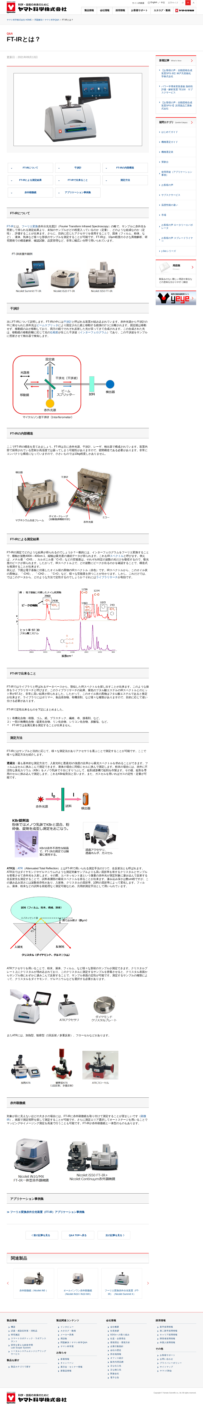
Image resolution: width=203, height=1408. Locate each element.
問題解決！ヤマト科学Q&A (47, 20)
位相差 (54, 332)
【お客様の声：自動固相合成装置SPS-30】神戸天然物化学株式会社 (176, 73)
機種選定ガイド (169, 142)
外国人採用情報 (167, 1342)
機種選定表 (167, 152)
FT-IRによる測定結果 (30, 180)
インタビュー (67, 1327)
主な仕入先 (115, 1366)
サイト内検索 (138, 3)
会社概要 (114, 1327)
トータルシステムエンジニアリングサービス (28, 1352)
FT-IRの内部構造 (125, 167)
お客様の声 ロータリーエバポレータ (177, 226)
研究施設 (15, 1334)
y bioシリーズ (168, 251)
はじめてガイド (169, 132)
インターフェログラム (93, 332)
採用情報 (120, 10)
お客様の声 (167, 185)
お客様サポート (139, 10)
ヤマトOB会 (166, 1371)
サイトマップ (166, 1367)
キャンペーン (67, 1363)
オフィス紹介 (116, 1358)
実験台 (164, 162)
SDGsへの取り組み (120, 1334)
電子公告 (114, 1377)
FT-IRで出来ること (78, 180)
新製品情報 (66, 1371)
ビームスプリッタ (47, 325)
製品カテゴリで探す (21, 1366)
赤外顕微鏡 (30, 192)
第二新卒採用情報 (168, 1331)
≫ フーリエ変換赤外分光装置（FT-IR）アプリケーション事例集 (46, 1212)
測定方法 (125, 180)
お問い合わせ (166, 1359)
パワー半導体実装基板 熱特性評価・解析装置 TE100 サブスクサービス (177, 89)
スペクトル (116, 555)
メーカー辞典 (67, 1334)
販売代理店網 (116, 1362)
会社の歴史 (115, 1350)
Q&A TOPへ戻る (78, 1235)
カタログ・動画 (162, 10)
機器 (13, 1327)
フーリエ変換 (30, 226)
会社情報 (104, 10)
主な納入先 (115, 1370)
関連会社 (114, 1373)
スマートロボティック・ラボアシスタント (28, 1339)
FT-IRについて (30, 167)
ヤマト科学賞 (67, 1346)
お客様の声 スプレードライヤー (177, 239)
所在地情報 (115, 1354)
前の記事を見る (41, 1235)
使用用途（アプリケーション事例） (176, 173)
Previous (8, 1283)
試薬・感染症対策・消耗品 (24, 1331)
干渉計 (77, 167)
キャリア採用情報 (168, 1334)
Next (147, 1283)
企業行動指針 (116, 1346)
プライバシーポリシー (171, 1363)
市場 (163, 215)
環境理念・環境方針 (120, 1342)
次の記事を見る (114, 1235)
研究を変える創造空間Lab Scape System (22, 1346)
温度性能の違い (169, 205)
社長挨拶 (114, 1331)
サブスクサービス (170, 195)
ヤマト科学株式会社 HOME (19, 20)
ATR (20, 868)
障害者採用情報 (167, 1338)
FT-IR (10, 226)
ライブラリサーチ (107, 577)
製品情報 (89, 10)
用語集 (64, 1338)
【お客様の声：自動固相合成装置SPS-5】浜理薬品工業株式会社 (176, 105)
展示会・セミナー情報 (72, 1367)
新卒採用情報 (166, 1327)
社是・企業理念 (118, 1338)
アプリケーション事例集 (78, 192)
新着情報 (65, 1359)
